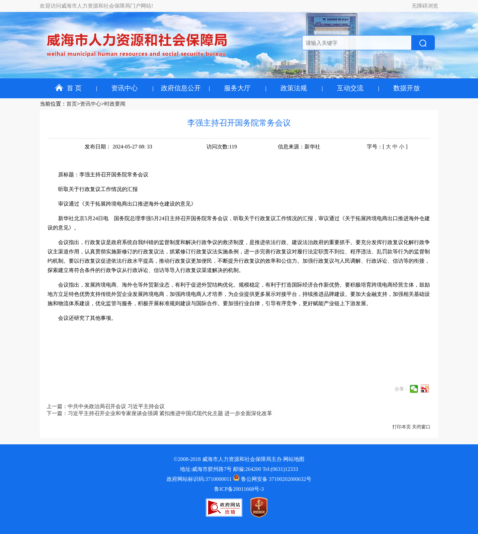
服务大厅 (237, 88)
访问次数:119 (221, 146)
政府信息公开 (181, 88)
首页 (71, 104)
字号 (372, 146)
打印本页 (401, 426)
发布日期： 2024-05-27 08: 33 (118, 146)
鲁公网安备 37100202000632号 (272, 479)
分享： (402, 389)
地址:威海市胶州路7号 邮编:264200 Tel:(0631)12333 (239, 469)
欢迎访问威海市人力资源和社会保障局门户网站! (96, 6)
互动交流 (350, 88)
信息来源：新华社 (299, 146)
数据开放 (406, 88)
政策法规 (293, 88)
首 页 (68, 88)
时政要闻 (114, 104)
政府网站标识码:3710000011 (199, 479)
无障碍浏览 (425, 6)
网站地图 (293, 459)
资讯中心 (124, 88)
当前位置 (50, 104)
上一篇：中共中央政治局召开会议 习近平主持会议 (105, 406)
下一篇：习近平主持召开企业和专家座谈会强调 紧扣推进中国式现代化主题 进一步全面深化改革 (159, 413)
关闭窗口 (421, 426)
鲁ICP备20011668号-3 (239, 489)
